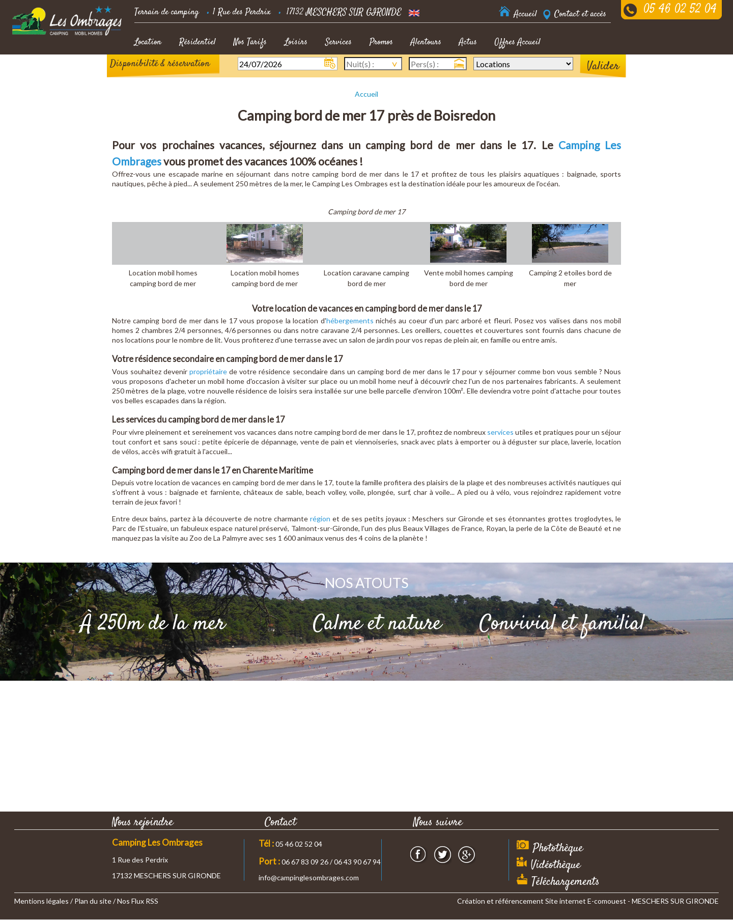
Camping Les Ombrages (157, 842)
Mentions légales (41, 901)
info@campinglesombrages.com (309, 877)
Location (147, 42)
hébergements (350, 320)
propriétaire (208, 371)
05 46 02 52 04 (680, 9)
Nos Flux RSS (137, 901)
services (500, 432)
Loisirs (296, 42)
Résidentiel (197, 42)
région (320, 518)
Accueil (366, 94)
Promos (381, 42)
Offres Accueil (518, 42)
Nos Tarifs (250, 42)
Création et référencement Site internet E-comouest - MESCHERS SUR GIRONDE (588, 901)
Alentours (426, 42)
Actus (468, 42)
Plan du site (92, 901)
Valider (603, 66)
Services (338, 42)
